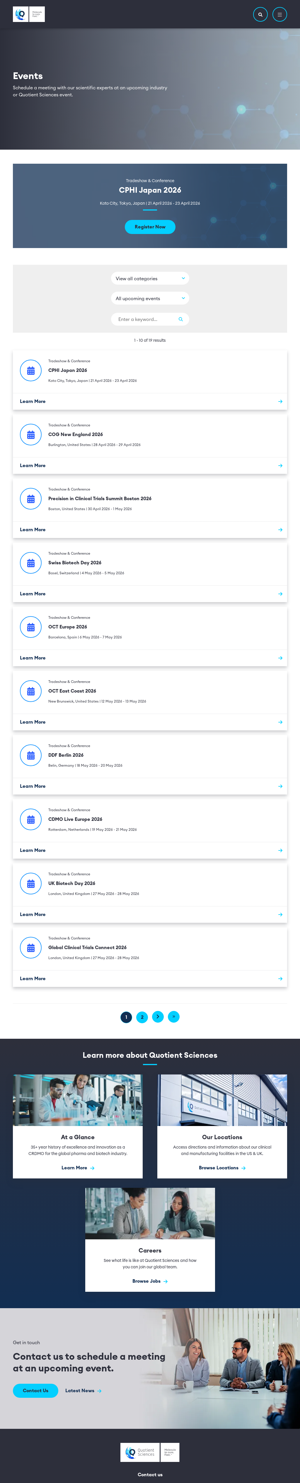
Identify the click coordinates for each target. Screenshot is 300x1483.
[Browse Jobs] (150, 1240)
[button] (260, 14)
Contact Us (35, 1390)
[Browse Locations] (222, 1126)
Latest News (83, 1390)
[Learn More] (150, 401)
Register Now (150, 227)
